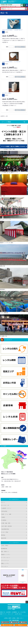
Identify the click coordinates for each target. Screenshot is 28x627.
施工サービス (4, 613)
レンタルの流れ (22, 612)
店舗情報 (15, 612)
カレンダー (11, 613)
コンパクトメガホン (7, 93)
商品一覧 (3, 612)
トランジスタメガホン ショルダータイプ (12, 29)
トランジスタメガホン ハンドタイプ (11, 61)
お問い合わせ (22, 5)
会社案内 (9, 612)
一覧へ (24, 122)
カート (24, 5)
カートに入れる (20, 47)
